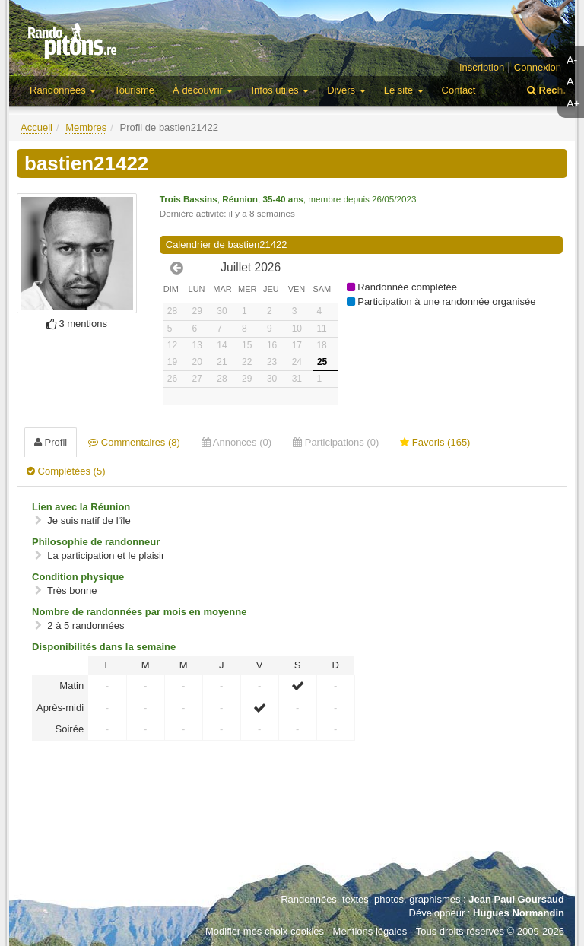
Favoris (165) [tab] (435, 442)
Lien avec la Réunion (81, 507)
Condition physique (78, 577)
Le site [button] (404, 90)
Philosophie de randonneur (96, 542)
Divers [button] (346, 90)
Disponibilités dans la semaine (104, 647)
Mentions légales (370, 931)
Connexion (537, 67)
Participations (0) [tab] (336, 442)
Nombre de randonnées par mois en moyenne (139, 612)
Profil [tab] (50, 442)
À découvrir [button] (203, 90)
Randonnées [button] (63, 90)
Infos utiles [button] (280, 90)
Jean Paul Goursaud (516, 899)
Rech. (546, 90)
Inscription (481, 67)
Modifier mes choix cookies (264, 931)
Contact (459, 90)
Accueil (36, 127)
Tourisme (134, 90)
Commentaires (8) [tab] (134, 442)
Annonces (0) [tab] (236, 442)
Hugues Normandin (518, 913)
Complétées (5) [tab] (66, 471)
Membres (85, 127)
